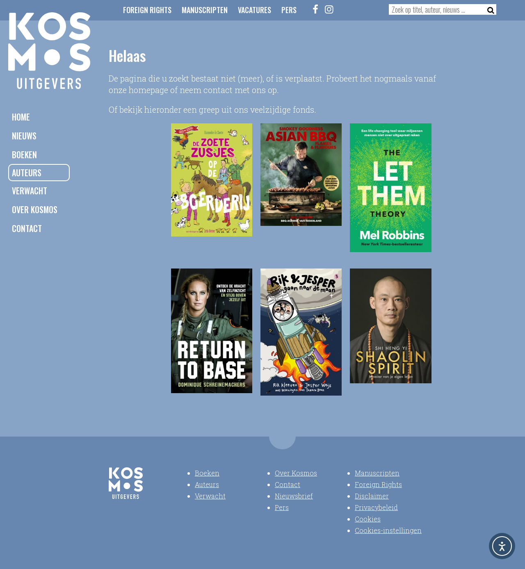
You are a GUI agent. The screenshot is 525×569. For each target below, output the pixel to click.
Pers (289, 10)
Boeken (24, 154)
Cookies (368, 518)
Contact (27, 228)
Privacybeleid (376, 507)
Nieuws (24, 136)
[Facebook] (316, 9)
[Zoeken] (488, 9)
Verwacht (29, 190)
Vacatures (254, 10)
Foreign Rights (147, 10)
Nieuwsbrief (294, 496)
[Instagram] (329, 9)
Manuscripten (205, 10)
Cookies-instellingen (388, 530)
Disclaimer (372, 496)
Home (21, 117)
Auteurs (26, 172)
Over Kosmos (34, 209)
